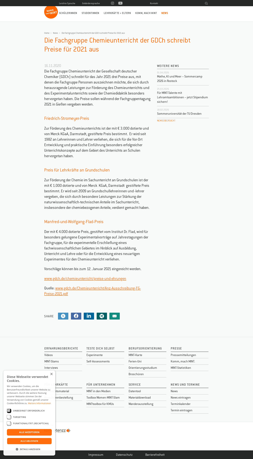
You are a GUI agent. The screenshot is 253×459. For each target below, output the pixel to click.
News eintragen (181, 397)
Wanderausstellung (141, 404)
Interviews (51, 368)
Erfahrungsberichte (61, 348)
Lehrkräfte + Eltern (117, 13)
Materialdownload (140, 397)
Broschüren (136, 374)
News (164, 13)
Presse (176, 348)
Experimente (94, 355)
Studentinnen (90, 13)
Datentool (135, 391)
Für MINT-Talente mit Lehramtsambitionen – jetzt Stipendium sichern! (182, 97)
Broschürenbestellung (58, 397)
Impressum (95, 455)
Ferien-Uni (135, 361)
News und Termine (185, 385)
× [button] (51, 374)
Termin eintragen (181, 410)
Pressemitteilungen (183, 355)
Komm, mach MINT (146, 13)
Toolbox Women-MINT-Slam (103, 397)
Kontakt (154, 3)
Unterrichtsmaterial (56, 391)
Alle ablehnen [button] (29, 441)
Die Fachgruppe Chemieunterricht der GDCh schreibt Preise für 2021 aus (93, 33)
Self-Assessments (98, 361)
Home (46, 33)
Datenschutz (124, 455)
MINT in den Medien (98, 391)
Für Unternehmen (100, 385)
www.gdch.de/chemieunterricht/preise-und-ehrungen (85, 278)
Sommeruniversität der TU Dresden (179, 114)
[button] (29, 449)
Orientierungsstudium (143, 368)
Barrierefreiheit (155, 455)
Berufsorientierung (145, 348)
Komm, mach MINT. (183, 361)
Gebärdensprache (91, 3)
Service (135, 385)
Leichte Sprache (67, 3)
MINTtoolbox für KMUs (100, 404)
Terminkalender (181, 404)
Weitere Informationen (39, 403)
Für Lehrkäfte (56, 385)
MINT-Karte (135, 355)
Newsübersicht (166, 120)
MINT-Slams (51, 361)
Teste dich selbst (100, 348)
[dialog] (29, 413)
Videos (48, 355)
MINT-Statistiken (181, 368)
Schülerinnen (68, 13)
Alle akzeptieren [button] (29, 432)
